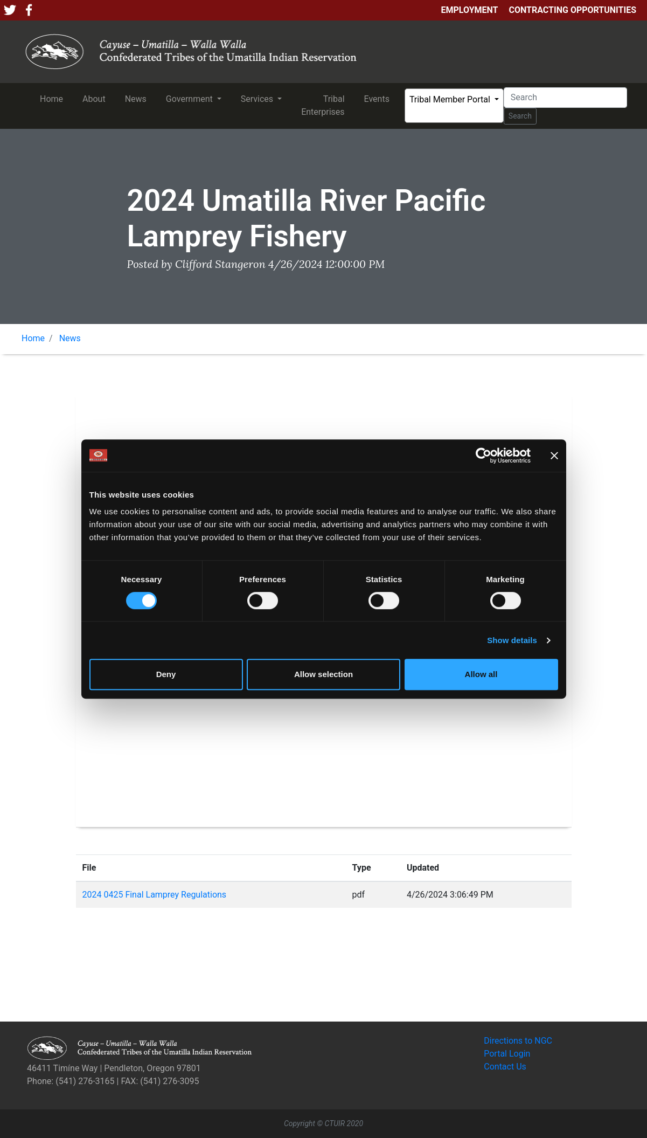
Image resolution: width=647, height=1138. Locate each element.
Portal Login (507, 1054)
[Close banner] (554, 455)
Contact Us (505, 1066)
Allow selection (323, 674)
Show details (512, 640)
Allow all (481, 674)
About (96, 98)
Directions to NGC (518, 1041)
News (138, 98)
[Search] (565, 97)
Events (379, 98)
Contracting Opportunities (572, 10)
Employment (469, 10)
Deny (166, 674)
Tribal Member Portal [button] (450, 99)
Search (520, 116)
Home (53, 98)
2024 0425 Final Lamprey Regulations (154, 894)
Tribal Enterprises (325, 105)
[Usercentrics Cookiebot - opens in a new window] (483, 455)
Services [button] (258, 99)
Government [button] (190, 99)
